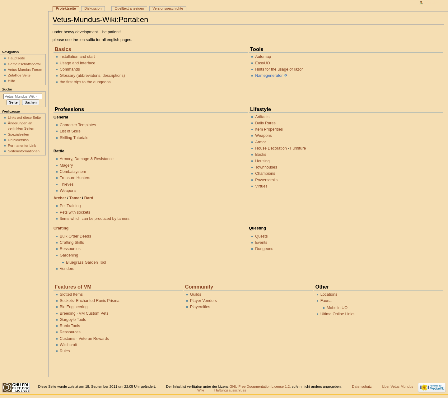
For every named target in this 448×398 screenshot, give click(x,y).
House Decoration (271, 148)
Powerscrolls (266, 180)
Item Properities (269, 129)
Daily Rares (265, 123)
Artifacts (262, 117)
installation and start (77, 56)
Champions (265, 173)
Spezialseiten (18, 134)
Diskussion (92, 8)
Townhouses (266, 167)
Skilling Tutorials (74, 138)
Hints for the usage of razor (279, 69)
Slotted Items (71, 294)
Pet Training (70, 206)
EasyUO (262, 63)
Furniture (298, 148)
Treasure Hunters (75, 178)
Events (261, 242)
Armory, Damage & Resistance (87, 159)
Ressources (70, 249)
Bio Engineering (74, 307)
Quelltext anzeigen (129, 8)
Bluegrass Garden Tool (86, 262)
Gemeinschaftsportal (24, 64)
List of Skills (70, 131)
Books (260, 154)
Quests (261, 236)
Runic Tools (70, 326)
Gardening (69, 255)
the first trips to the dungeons (85, 82)
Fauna (326, 300)
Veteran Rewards (94, 338)
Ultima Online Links (337, 314)
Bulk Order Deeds (75, 236)
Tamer (75, 198)
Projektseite (66, 8)
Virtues (261, 186)
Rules (65, 351)
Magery (66, 165)
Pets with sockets (75, 212)
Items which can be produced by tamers (94, 218)
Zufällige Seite (19, 75)
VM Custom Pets (93, 313)
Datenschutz (362, 386)
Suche (7, 89)
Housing (262, 161)
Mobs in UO (337, 308)
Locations (328, 294)
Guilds (195, 294)
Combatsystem (73, 171)
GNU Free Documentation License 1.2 (260, 386)
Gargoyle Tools (73, 319)
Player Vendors (203, 300)
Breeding (68, 313)
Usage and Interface (77, 63)
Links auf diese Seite (24, 117)
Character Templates (78, 125)
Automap (263, 56)
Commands (70, 69)
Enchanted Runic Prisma (97, 300)
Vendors (67, 268)
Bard (88, 198)
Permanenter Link (22, 145)
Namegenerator (268, 75)
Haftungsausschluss (230, 390)
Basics (63, 49)
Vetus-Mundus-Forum (25, 70)
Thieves (66, 184)
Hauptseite (16, 58)
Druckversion (18, 140)
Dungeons (264, 249)
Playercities (200, 307)
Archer (60, 198)
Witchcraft (68, 345)
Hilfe (11, 81)
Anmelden (433, 2)
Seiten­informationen (24, 151)
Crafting (61, 228)
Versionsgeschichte (167, 8)
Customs (67, 338)
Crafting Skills (72, 242)
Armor (260, 142)
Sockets (67, 300)
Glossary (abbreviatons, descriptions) (92, 75)
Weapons (68, 190)
